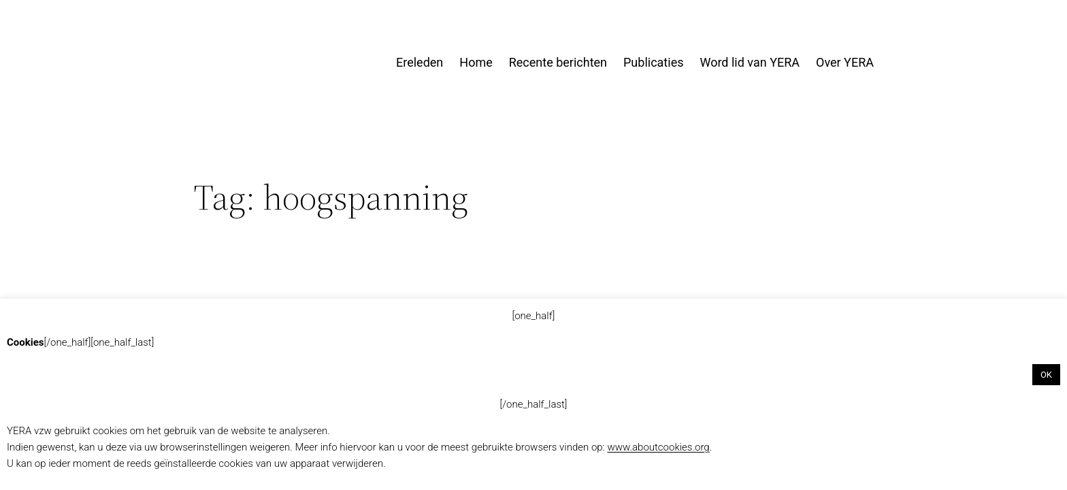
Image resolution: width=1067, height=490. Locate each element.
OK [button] (1046, 375)
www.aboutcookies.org (658, 447)
